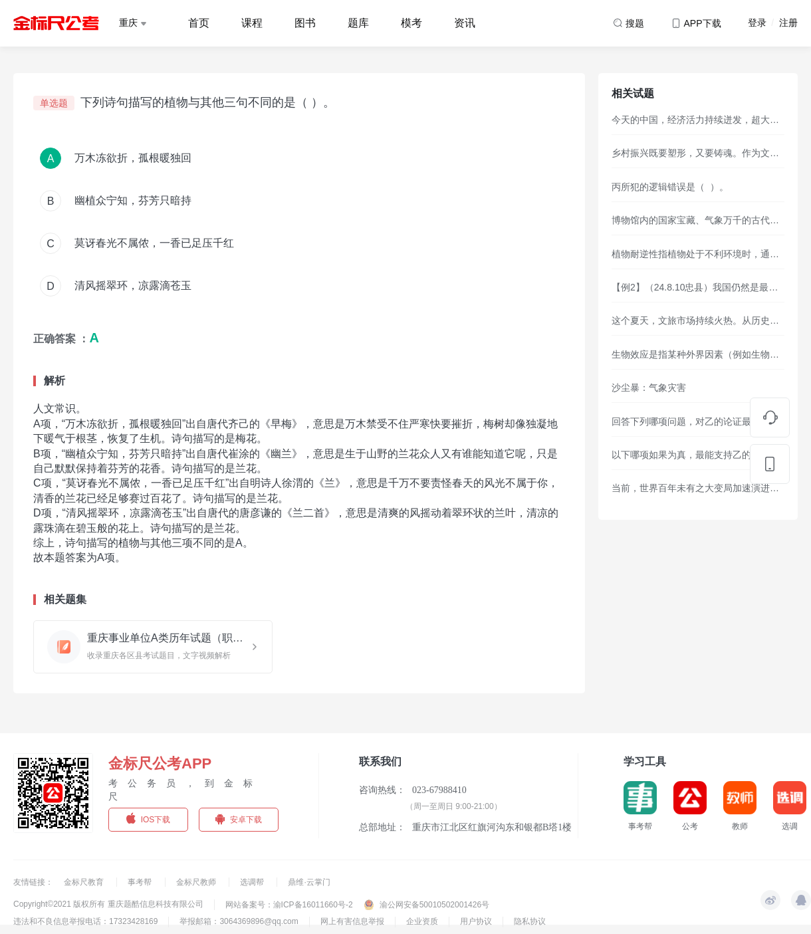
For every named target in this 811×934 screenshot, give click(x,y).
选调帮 (253, 882)
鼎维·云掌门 (309, 882)
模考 (411, 23)
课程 (252, 23)
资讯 (464, 23)
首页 (198, 23)
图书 (305, 23)
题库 (358, 23)
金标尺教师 (197, 882)
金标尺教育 (85, 882)
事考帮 (141, 882)
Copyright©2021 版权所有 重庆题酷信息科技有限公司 (108, 904)
